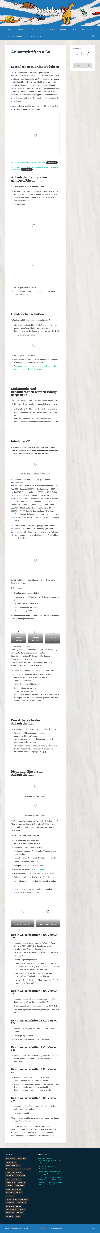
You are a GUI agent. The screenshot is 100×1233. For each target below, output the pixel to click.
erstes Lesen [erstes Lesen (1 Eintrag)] (10, 1172)
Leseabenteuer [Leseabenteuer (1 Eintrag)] (10, 1182)
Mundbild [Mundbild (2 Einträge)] (19, 1192)
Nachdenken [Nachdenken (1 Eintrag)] (10, 1196)
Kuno (33, 29)
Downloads (87, 29)
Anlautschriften (47, 29)
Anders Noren (56, 1228)
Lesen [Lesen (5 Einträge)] (8, 1189)
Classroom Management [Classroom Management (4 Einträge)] (13, 1169)
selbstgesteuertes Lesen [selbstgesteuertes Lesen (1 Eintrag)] (13, 1206)
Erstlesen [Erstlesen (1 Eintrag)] (19, 1172)
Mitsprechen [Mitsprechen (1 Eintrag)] (10, 1192)
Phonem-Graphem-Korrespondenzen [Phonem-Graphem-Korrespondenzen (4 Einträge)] (17, 1199)
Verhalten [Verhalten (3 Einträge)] (20, 1213)
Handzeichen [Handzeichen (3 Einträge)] (21, 1175)
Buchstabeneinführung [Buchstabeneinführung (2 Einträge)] (13, 1165)
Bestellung (36, 36)
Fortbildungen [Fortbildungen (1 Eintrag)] (10, 1175)
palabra (63, 29)
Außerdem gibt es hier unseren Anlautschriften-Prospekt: (28, 162)
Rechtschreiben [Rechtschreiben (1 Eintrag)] (21, 1202)
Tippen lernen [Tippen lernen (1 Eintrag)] (10, 1213)
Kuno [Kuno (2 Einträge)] (7, 1179)
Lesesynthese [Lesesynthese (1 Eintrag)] (16, 1189)
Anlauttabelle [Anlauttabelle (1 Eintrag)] (22, 1159)
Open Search (93, 36)
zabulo (20, 29)
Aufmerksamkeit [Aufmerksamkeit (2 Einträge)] (11, 1162)
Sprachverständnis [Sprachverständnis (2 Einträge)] (11, 1209)
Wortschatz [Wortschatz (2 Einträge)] (9, 1216)
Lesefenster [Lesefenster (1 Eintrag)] (21, 1182)
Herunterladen (52, 162)
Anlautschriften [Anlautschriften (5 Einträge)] (10, 1159)
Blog (75, 29)
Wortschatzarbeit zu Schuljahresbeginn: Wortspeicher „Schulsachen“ (50, 1161)
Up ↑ (93, 1228)
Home (10, 29)
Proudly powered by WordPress (17, 1228)
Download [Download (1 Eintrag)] (27, 1169)
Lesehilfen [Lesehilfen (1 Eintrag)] (9, 1186)
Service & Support (15, 36)
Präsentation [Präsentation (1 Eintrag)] (10, 1202)
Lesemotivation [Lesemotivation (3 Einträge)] (19, 1186)
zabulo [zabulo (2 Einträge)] (18, 1216)
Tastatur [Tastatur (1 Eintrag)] (22, 1209)
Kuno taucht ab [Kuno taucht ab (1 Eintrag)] (16, 1179)
